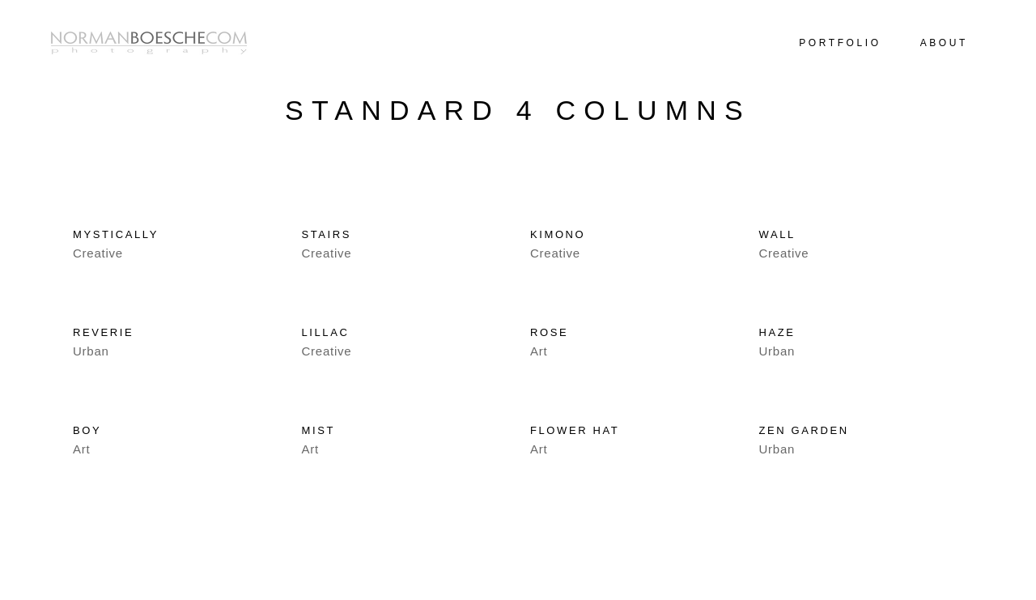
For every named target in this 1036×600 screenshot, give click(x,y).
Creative (98, 253)
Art (538, 351)
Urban (91, 351)
